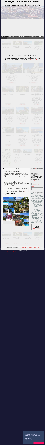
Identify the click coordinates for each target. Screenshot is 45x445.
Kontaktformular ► (36, 184)
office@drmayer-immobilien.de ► (34, 59)
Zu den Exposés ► (17, 162)
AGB (24, 248)
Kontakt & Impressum (25, 247)
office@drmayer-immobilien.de (35, 181)
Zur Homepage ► (6, 164)
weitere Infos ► (37, 228)
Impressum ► (35, 189)
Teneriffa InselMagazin (11, 251)
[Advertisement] (22, 27)
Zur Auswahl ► (6, 52)
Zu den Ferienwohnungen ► (38, 162)
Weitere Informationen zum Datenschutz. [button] (33, 439)
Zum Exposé (11, 82)
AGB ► (33, 186)
